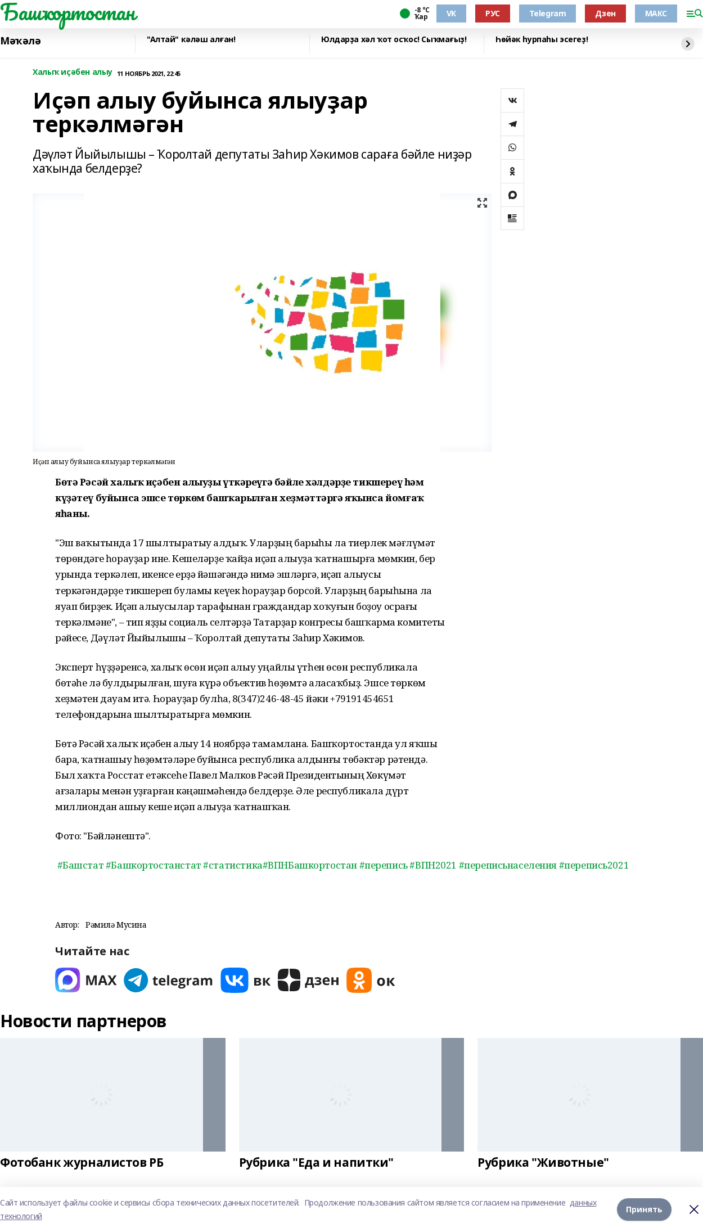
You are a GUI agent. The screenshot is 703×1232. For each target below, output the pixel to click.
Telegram (547, 13)
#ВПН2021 (433, 864)
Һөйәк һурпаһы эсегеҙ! (541, 39)
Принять (644, 1209)
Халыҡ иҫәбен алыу (72, 72)
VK (451, 13)
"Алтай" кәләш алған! (191, 39)
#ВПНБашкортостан (310, 864)
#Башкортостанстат (153, 864)
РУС (492, 13)
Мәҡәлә (20, 41)
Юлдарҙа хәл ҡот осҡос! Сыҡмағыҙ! (394, 39)
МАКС (656, 13)
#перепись (383, 864)
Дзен (605, 13)
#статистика (232, 864)
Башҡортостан (67, 12)
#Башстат (80, 864)
